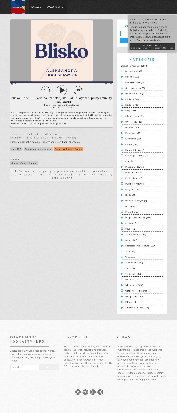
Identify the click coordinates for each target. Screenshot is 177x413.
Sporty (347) (131, 240)
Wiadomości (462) (134, 285)
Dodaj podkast (56, 7)
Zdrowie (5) (131, 302)
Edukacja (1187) (133, 99)
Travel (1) (130, 268)
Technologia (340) (134, 263)
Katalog (36, 7)
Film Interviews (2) (134, 116)
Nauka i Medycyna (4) (136, 201)
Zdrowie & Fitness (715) (137, 308)
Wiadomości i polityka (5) (138, 291)
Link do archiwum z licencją (84, 366)
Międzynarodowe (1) (135, 167)
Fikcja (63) (130, 111)
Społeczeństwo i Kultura (24, 163)
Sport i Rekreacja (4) (135, 234)
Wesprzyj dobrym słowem (68, 149)
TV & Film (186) (133, 274)
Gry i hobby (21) (133, 122)
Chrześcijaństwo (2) (135, 88)
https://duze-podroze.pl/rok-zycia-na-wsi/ (48, 123)
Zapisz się (49, 367)
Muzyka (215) (132, 189)
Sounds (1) (130, 229)
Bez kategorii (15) (134, 71)
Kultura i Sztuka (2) (135, 150)
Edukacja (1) (131, 105)
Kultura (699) (131, 144)
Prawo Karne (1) (133, 212)
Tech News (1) (132, 257)
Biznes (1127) (132, 77)
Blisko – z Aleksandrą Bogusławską (43, 137)
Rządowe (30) (132, 223)
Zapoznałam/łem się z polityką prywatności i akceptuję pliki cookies (152, 46)
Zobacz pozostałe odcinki (38, 149)
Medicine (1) (131, 161)
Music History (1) (133, 178)
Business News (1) (134, 82)
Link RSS (16, 149)
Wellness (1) (131, 279)
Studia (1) (130, 251)
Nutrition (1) (131, 206)
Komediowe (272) (134, 133)
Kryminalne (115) (133, 139)
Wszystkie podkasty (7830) (134, 66)
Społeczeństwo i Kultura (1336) (140, 246)
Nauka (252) (131, 195)
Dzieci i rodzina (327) (136, 94)
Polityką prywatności (142, 30)
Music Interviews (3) (135, 184)
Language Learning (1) (136, 156)
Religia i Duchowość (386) (138, 218)
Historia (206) (132, 127)
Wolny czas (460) (134, 296)
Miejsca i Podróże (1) (135, 172)
